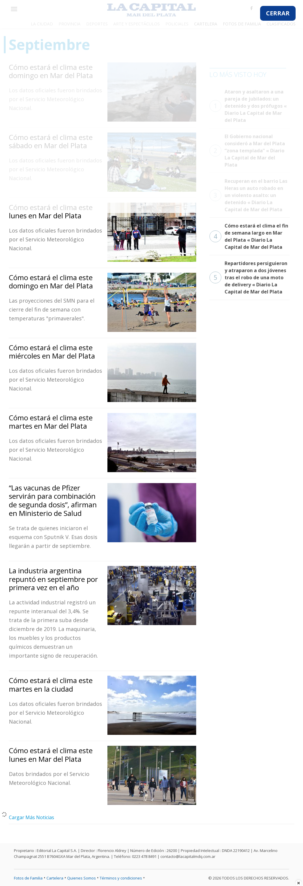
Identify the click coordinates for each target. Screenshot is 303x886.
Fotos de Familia (28, 878)
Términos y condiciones (121, 878)
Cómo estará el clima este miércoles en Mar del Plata (52, 352)
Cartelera (54, 878)
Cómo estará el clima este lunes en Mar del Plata (51, 754)
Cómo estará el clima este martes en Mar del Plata (51, 422)
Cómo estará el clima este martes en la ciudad (51, 684)
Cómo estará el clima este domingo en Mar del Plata (51, 281)
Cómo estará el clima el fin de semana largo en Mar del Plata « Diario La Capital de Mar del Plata (248, 236)
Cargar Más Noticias (31, 817)
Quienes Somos (81, 878)
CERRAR (278, 13)
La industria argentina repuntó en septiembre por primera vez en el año (53, 579)
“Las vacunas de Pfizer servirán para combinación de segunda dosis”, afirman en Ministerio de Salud (53, 500)
